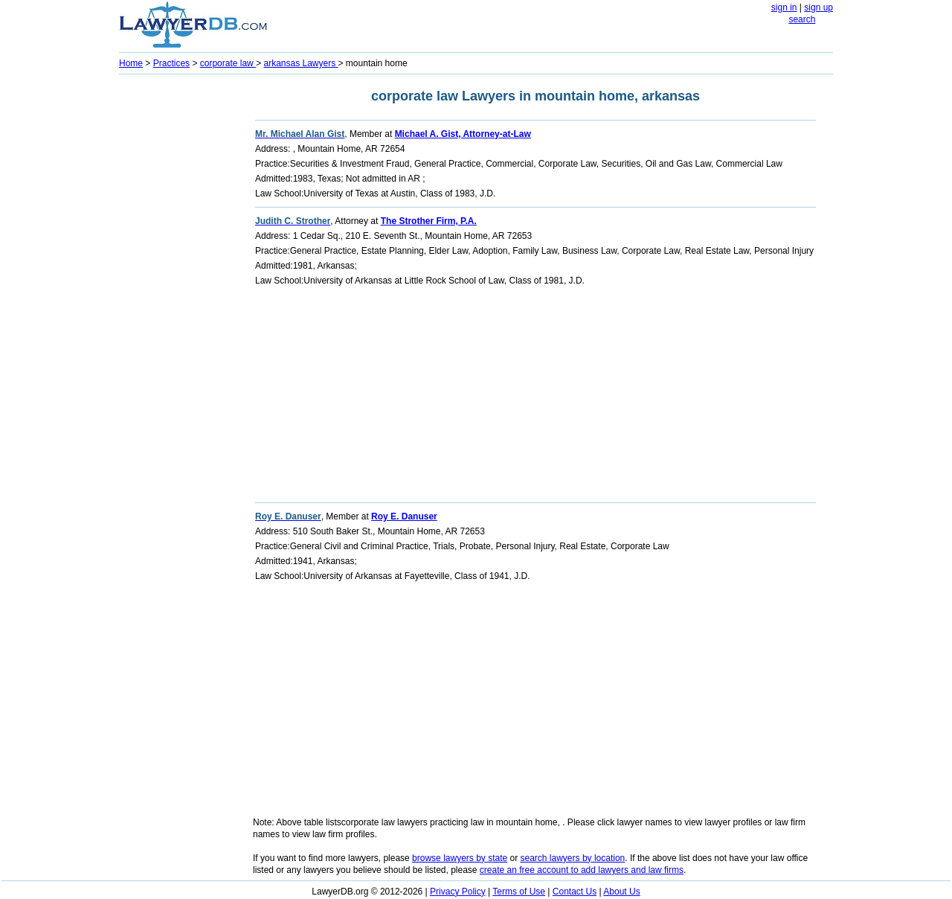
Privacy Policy (458, 891)
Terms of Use (518, 891)
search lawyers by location (573, 858)
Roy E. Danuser (404, 516)
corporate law (228, 63)
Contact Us (574, 891)
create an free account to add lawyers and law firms (582, 870)
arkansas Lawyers (300, 63)
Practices (171, 63)
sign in (784, 7)
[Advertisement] (178, 302)
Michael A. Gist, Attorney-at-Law (463, 134)
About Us (621, 891)
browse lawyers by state (459, 858)
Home (131, 63)
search (801, 19)
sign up (818, 7)
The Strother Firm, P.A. (429, 221)
